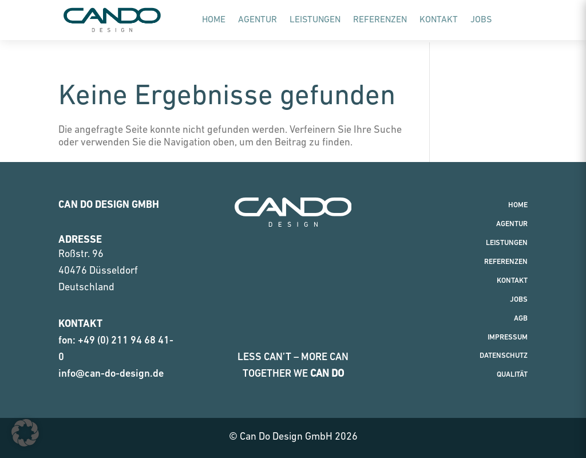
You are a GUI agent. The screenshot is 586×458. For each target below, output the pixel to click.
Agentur (257, 20)
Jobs (481, 20)
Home (213, 20)
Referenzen (380, 20)
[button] (25, 433)
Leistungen (315, 20)
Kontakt (438, 20)
